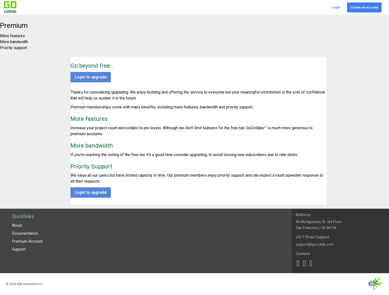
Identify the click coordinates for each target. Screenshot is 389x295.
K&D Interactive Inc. (30, 284)
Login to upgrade (91, 77)
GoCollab (10, 7)
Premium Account (27, 241)
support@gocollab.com (315, 244)
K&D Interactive (375, 284)
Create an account (364, 7)
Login (336, 7)
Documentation (25, 233)
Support (19, 249)
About (17, 225)
